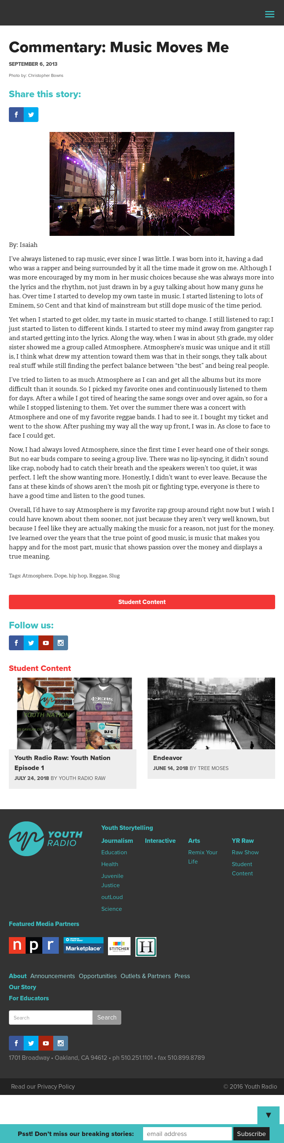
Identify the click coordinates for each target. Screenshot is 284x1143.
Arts (194, 841)
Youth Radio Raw (82, 778)
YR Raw (243, 841)
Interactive (160, 841)
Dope (60, 575)
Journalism (117, 841)
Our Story (22, 987)
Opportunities (98, 976)
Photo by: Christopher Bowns (36, 75)
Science (111, 909)
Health (109, 864)
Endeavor (167, 758)
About (18, 976)
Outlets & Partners (146, 976)
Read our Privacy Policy (43, 1087)
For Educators (29, 998)
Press (182, 976)
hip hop (78, 575)
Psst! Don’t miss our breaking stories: (76, 1134)
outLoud (112, 897)
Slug (114, 575)
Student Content (142, 602)
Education (114, 852)
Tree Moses (213, 768)
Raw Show (245, 852)
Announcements (52, 976)
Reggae (98, 575)
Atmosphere (37, 575)
